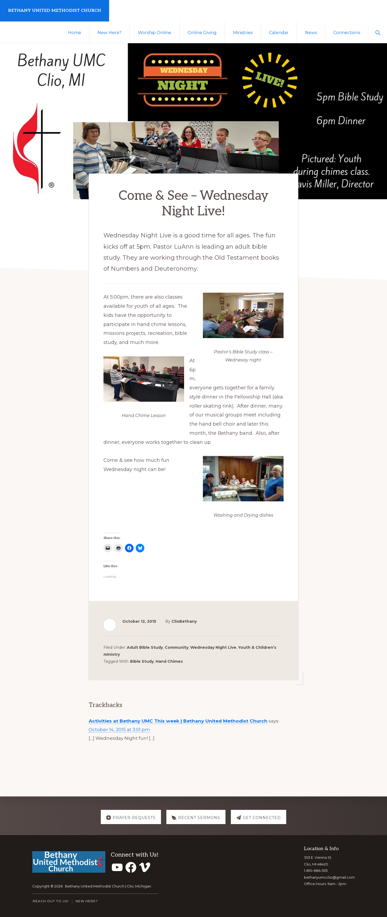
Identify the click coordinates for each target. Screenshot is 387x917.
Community (176, 646)
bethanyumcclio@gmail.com (329, 877)
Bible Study (142, 660)
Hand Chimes (169, 660)
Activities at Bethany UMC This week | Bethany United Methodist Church (178, 720)
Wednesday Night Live (213, 646)
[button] (377, 32)
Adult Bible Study (145, 646)
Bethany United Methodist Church (54, 10)
